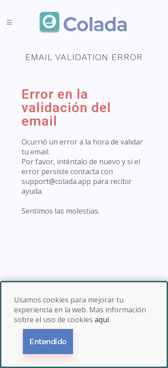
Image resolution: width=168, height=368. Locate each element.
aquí (102, 319)
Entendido (48, 341)
